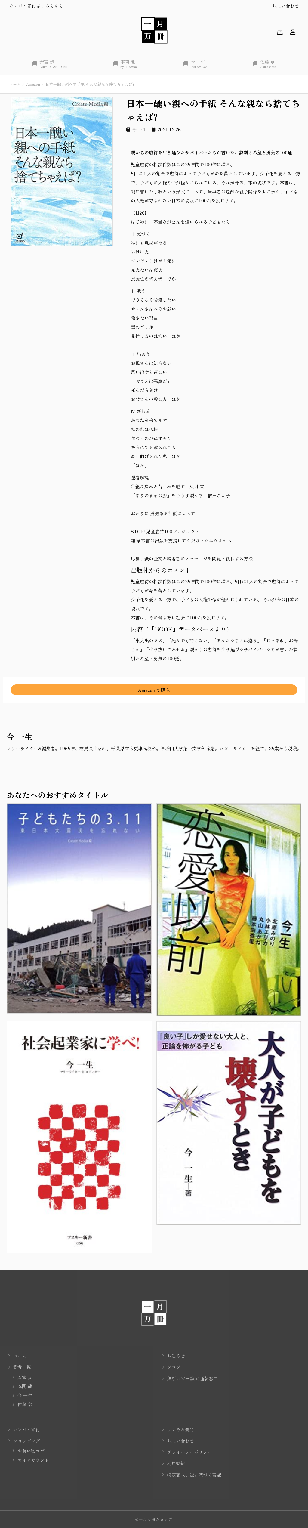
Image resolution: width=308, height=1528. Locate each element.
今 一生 (139, 129)
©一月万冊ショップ (154, 1519)
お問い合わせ (285, 5)
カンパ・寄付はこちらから (36, 5)
